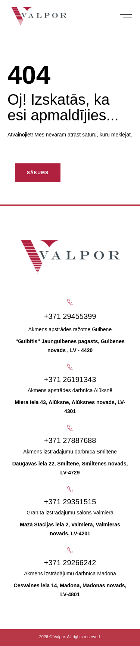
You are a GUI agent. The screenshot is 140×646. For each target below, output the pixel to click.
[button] (126, 16)
